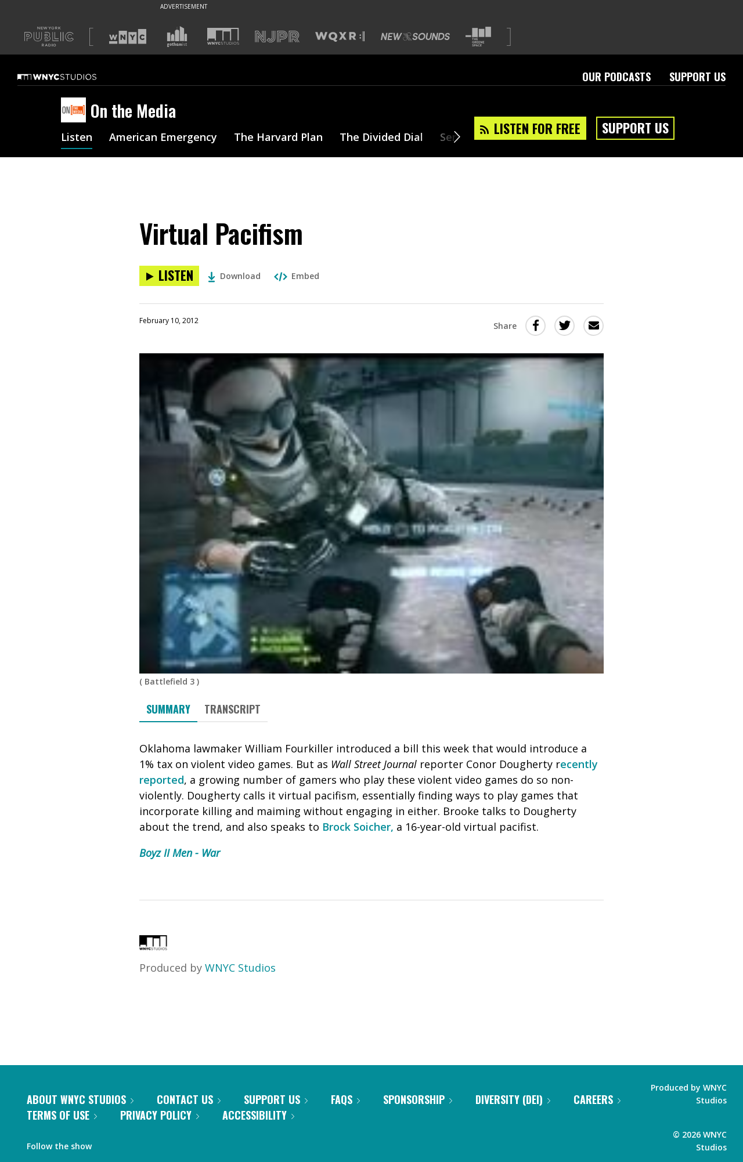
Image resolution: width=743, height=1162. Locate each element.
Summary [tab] (168, 708)
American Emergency (163, 138)
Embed (296, 275)
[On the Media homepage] (76, 110)
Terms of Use (62, 1115)
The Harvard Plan (278, 138)
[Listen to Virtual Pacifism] (169, 276)
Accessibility (258, 1115)
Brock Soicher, (358, 827)
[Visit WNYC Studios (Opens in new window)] (223, 36)
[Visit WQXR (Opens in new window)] (340, 36)
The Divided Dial (381, 138)
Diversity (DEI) (512, 1099)
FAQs (345, 1099)
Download (234, 275)
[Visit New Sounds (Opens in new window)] (415, 36)
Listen (76, 138)
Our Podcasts (616, 76)
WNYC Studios (240, 968)
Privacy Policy (159, 1115)
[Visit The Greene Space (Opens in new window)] (478, 37)
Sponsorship (417, 1099)
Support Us (697, 76)
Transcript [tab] (232, 708)
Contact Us (189, 1099)
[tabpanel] (371, 801)
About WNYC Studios (80, 1099)
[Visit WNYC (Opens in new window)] (127, 36)
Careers (597, 1099)
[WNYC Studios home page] (71, 76)
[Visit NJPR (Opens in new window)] (277, 37)
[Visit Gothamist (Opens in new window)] (177, 36)
